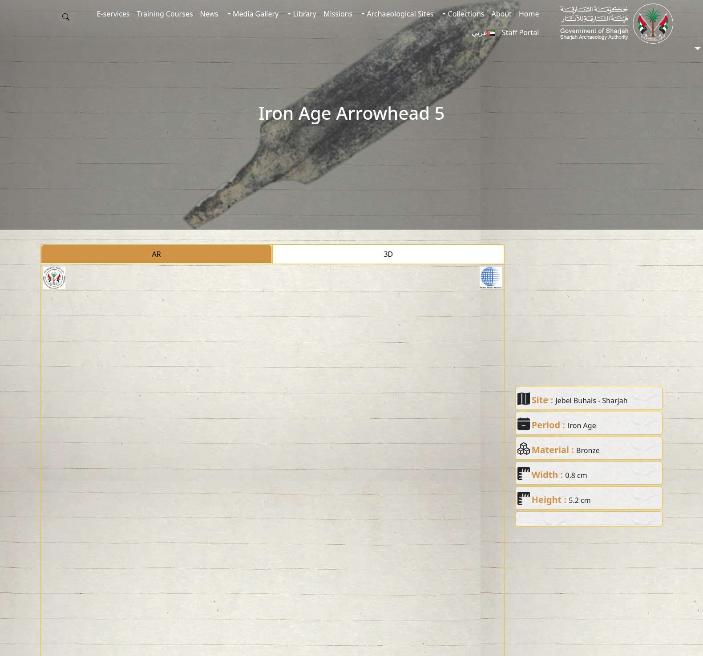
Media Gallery (255, 14)
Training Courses (165, 14)
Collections (465, 14)
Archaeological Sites (399, 14)
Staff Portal (520, 32)
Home (529, 14)
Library (303, 14)
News (209, 14)
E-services (113, 14)
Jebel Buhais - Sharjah (591, 400)
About (501, 14)
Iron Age (581, 425)
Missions (337, 14)
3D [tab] (388, 254)
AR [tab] (156, 254)
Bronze (588, 450)
